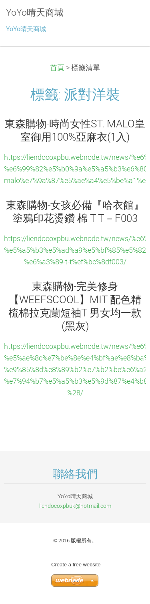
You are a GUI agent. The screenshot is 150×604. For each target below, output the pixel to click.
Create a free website (76, 565)
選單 (128, 18)
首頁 (57, 68)
